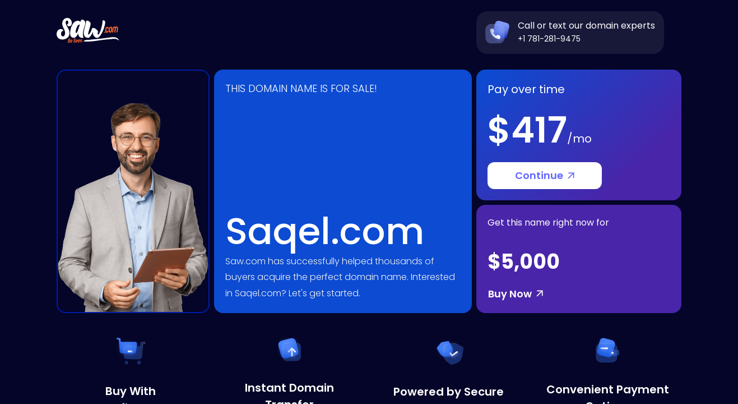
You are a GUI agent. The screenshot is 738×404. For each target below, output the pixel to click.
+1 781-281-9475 (549, 38)
